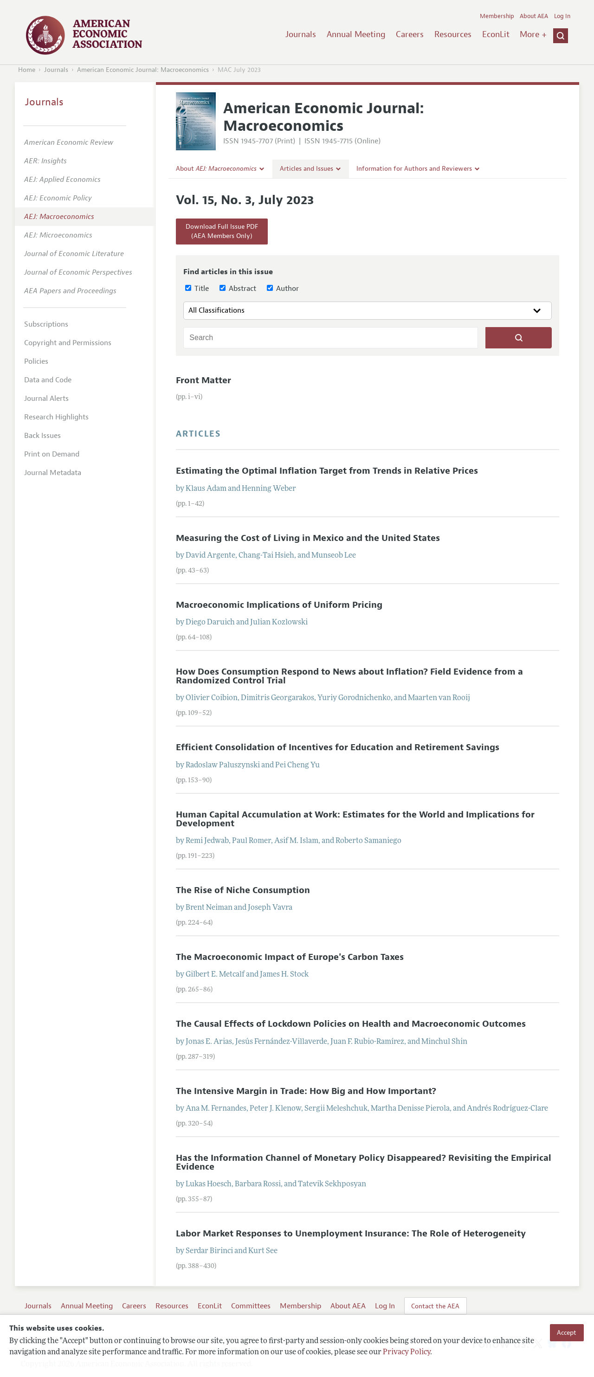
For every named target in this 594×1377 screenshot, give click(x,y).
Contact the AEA (435, 1306)
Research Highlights (56, 417)
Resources (452, 34)
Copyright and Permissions (67, 342)
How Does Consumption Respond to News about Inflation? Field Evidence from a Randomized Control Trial (349, 676)
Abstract (238, 288)
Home (26, 70)
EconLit (496, 34)
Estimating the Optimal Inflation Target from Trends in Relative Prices (327, 470)
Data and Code (47, 380)
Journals (300, 34)
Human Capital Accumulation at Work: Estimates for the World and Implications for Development (355, 819)
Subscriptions (46, 324)
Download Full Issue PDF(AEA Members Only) (222, 231)
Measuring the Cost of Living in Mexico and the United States (308, 538)
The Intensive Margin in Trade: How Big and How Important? (306, 1091)
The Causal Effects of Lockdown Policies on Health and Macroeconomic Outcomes (351, 1024)
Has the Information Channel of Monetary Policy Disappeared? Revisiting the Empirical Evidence (363, 1162)
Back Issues (42, 435)
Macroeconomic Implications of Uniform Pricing (279, 605)
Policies (36, 361)
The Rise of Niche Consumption (243, 890)
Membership (497, 16)
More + (533, 34)
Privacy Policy (406, 1352)
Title (197, 288)
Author (283, 288)
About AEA (534, 16)
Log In (562, 16)
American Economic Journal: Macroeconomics (143, 70)
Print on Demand (51, 454)
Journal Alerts (46, 398)
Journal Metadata (52, 472)
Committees (251, 1306)
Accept (566, 1332)
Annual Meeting (356, 34)
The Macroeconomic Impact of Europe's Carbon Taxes (290, 957)
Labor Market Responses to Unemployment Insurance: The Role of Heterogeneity (351, 1233)
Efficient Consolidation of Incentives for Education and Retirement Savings (337, 747)
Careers (410, 34)
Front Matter (203, 380)
